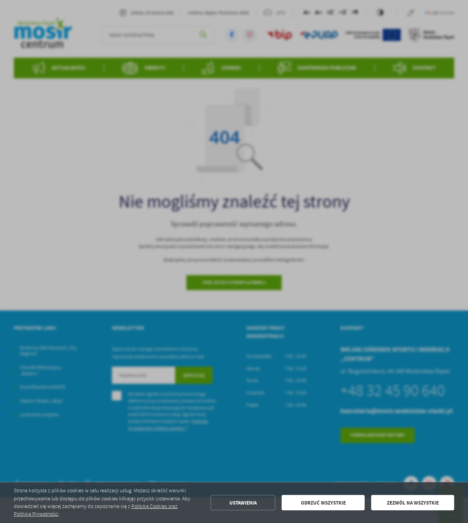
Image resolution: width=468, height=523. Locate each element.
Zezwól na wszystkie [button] (413, 502)
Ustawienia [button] (243, 502)
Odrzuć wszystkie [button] (323, 502)
